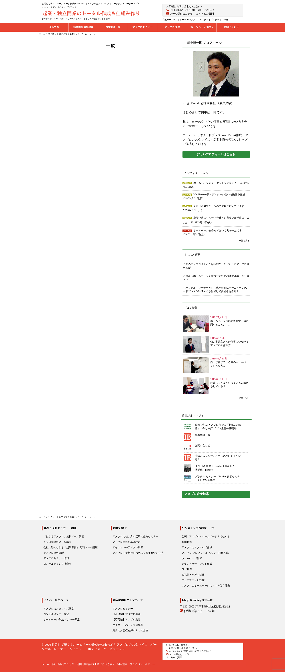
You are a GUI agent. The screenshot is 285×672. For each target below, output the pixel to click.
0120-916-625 (177, 10)
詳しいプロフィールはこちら (216, 154)
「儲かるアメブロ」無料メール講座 (63, 536)
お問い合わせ (231, 27)
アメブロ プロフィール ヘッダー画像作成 (205, 553)
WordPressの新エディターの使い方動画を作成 (219, 194)
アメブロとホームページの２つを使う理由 (206, 585)
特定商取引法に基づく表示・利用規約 (105, 664)
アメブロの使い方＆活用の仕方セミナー (135, 536)
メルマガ (54, 27)
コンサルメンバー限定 (56, 614)
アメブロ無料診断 (53, 553)
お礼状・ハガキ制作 (193, 574)
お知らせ (187, 183)
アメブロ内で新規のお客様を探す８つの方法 (138, 553)
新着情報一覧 (202, 435)
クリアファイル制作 (193, 580)
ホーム (45, 664)
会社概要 (57, 664)
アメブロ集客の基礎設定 (127, 542)
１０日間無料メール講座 (57, 542)
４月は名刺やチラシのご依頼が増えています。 (220, 206)
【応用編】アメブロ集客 (127, 619)
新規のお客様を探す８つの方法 (130, 630)
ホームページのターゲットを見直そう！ (216, 183)
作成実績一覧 (113, 27)
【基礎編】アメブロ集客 (127, 614)
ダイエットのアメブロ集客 (128, 547)
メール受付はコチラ (181, 13)
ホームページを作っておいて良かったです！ (218, 230)
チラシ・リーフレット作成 (197, 563)
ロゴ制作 (187, 569)
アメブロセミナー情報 (56, 558)
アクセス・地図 (73, 664)
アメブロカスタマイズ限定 (58, 608)
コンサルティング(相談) (57, 563)
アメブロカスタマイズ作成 (197, 547)
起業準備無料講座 (83, 27)
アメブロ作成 (172, 27)
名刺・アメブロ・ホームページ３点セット (206, 536)
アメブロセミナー (142, 27)
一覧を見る (244, 240)
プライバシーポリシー (142, 664)
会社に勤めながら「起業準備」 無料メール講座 (70, 547)
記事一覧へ (244, 398)
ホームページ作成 (201, 27)
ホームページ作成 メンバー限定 (61, 619)
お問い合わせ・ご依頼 (199, 611)
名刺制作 (187, 542)
